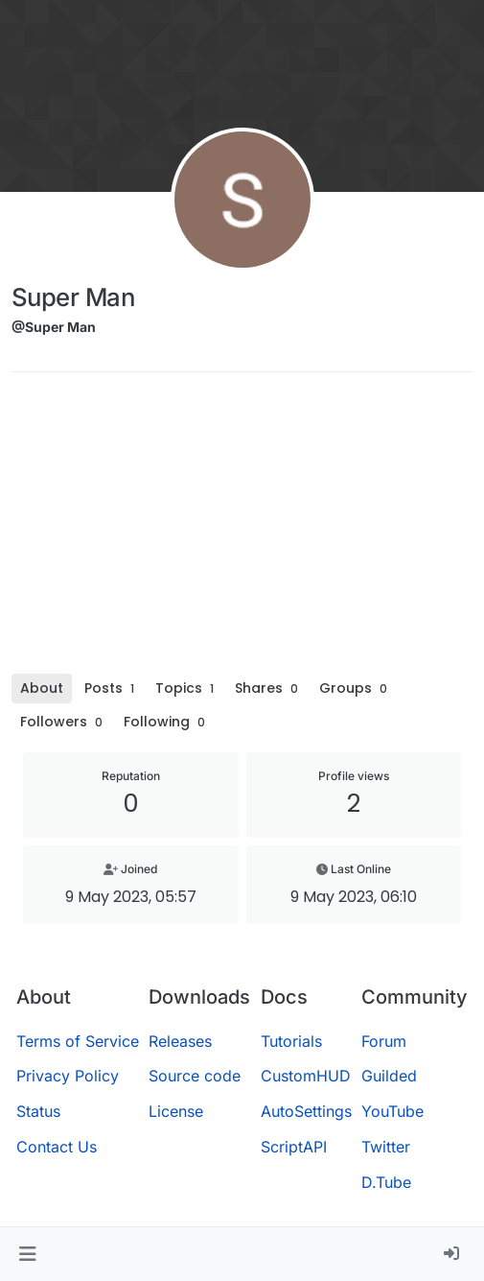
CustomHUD (306, 1075)
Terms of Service (77, 1041)
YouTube (392, 1111)
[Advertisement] (242, 529)
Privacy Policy (67, 1075)
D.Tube (386, 1182)
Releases (180, 1041)
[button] (27, 1254)
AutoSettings (306, 1111)
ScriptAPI (294, 1146)
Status (38, 1111)
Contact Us (56, 1146)
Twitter (385, 1146)
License (176, 1111)
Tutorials (291, 1041)
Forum (383, 1041)
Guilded (389, 1075)
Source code (195, 1075)
